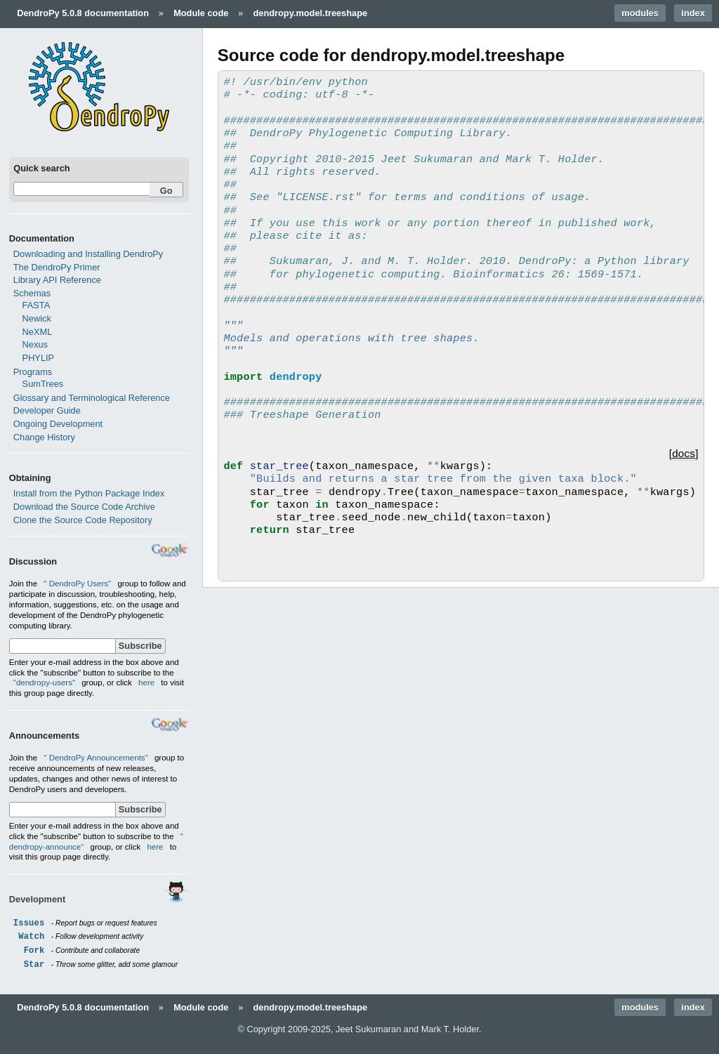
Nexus (35, 344)
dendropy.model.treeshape (310, 13)
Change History (44, 437)
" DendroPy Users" (78, 583)
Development (37, 899)
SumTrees (43, 383)
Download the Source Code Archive (84, 506)
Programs (32, 372)
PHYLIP (38, 358)
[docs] (684, 453)
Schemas (32, 293)
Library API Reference (57, 280)
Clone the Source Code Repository (82, 520)
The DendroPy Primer (56, 267)
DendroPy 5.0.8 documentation (83, 13)
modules (640, 13)
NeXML (37, 332)
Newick (36, 318)
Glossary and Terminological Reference (91, 398)
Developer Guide (47, 410)
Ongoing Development (58, 424)
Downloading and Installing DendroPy (88, 254)
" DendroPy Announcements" (97, 757)
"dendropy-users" (44, 682)
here (146, 682)
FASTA (36, 305)
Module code (200, 13)
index (692, 13)
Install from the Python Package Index (89, 493)
